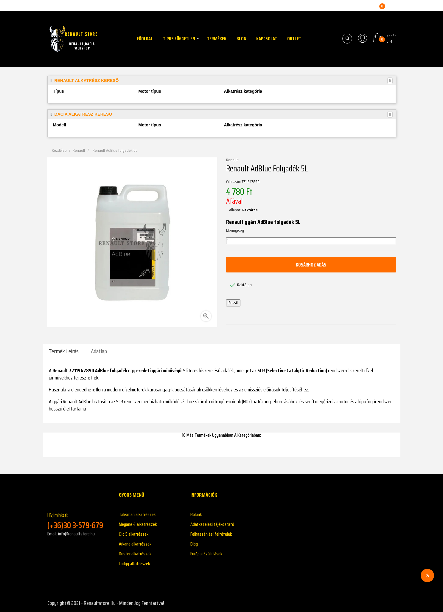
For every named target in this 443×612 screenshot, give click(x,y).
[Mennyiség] (311, 240)
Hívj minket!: (78, 518)
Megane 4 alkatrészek (138, 521)
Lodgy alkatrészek (134, 560)
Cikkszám (233, 182)
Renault (232, 160)
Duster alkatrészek (135, 550)
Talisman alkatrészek (137, 511)
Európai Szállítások (206, 550)
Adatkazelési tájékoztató (212, 521)
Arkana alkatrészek (135, 541)
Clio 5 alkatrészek (133, 531)
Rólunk (196, 511)
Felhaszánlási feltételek (211, 531)
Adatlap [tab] (99, 351)
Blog (194, 541)
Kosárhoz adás (311, 265)
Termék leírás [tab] (64, 351)
